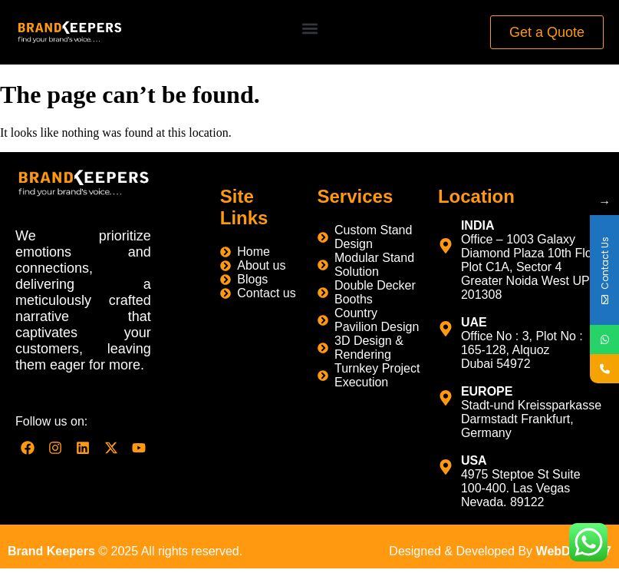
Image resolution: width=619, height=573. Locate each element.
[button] (309, 28)
